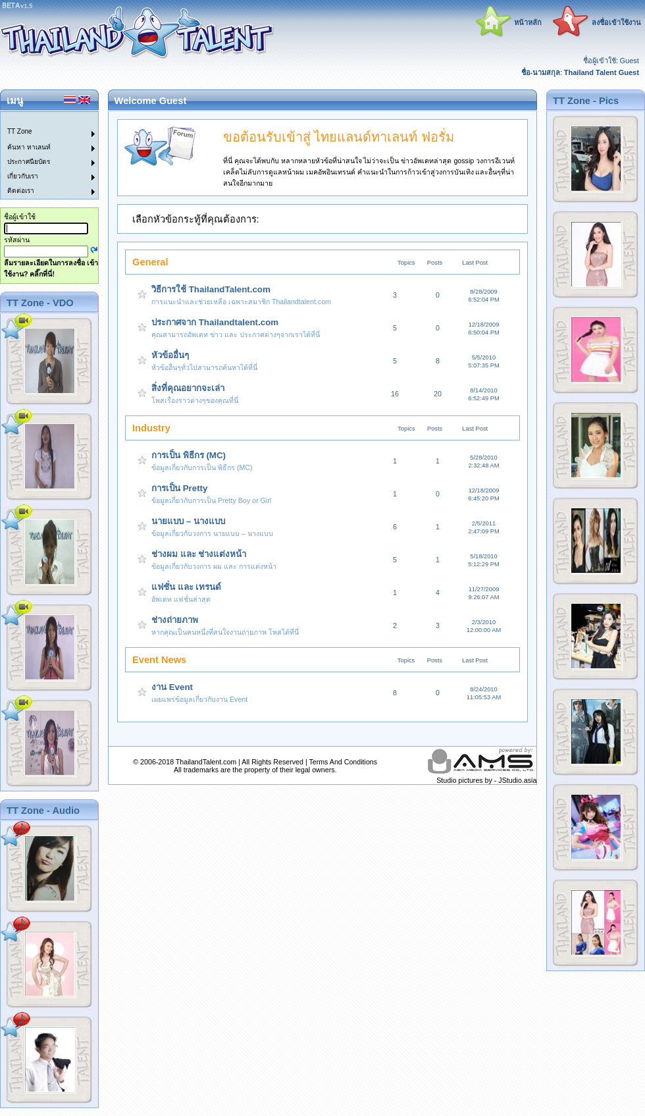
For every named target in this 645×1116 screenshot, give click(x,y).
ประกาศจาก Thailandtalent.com (214, 322)
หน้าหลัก (528, 22)
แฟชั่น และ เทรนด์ (186, 587)
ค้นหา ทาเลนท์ (29, 147)
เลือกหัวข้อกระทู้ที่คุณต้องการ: (195, 219)
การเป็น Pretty (179, 488)
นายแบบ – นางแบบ (188, 521)
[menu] (41, 155)
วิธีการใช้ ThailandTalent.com (211, 289)
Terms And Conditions (343, 762)
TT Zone (19, 131)
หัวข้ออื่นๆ (170, 355)
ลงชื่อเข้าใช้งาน (616, 22)
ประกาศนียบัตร (28, 161)
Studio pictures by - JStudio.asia (486, 780)
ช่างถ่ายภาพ (174, 620)
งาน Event (172, 687)
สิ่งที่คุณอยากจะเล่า (187, 388)
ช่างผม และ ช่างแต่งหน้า (198, 554)
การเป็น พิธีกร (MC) (188, 455)
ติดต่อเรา (20, 190)
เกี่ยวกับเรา (22, 176)
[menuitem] (41, 119)
